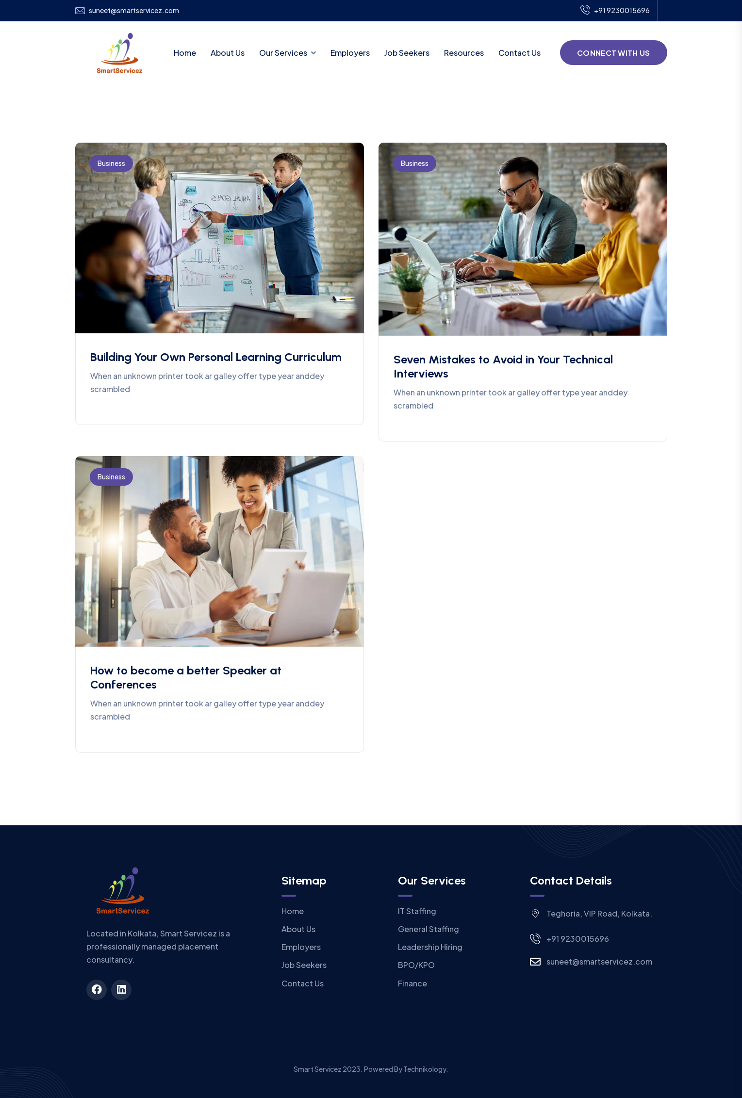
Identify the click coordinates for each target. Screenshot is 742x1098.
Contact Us (519, 53)
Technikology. (425, 1069)
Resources (464, 53)
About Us (228, 53)
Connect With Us (613, 52)
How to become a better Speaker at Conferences (185, 677)
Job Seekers (406, 53)
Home (185, 53)
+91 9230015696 (615, 10)
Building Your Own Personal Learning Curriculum (216, 357)
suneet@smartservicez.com (134, 10)
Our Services (283, 53)
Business (111, 163)
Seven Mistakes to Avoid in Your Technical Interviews (503, 366)
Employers (350, 53)
